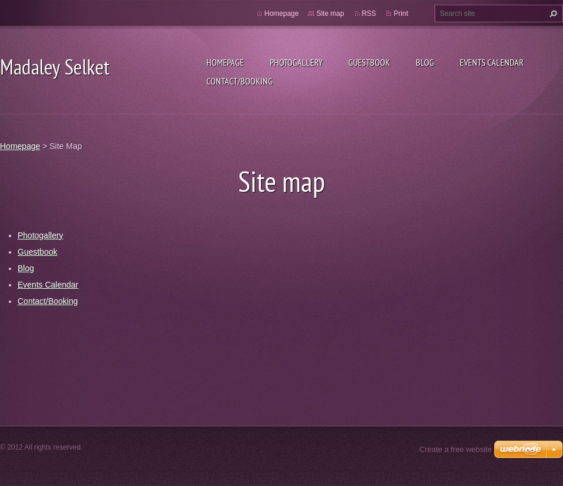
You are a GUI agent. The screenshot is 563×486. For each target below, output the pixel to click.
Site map (330, 13)
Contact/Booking (239, 81)
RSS (369, 13)
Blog (425, 62)
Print (401, 13)
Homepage (225, 62)
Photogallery (296, 62)
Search (552, 13)
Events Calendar (492, 62)
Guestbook (369, 62)
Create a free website (455, 449)
